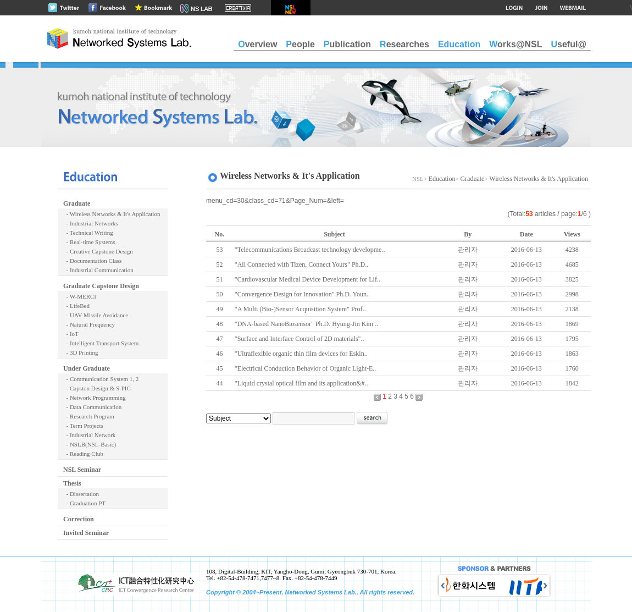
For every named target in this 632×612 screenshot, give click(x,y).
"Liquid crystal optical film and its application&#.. (301, 383)
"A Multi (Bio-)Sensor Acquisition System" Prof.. (300, 309)
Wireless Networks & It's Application (538, 179)
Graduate (76, 203)
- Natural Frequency (89, 324)
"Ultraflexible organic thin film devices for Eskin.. (301, 353)
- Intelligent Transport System (100, 343)
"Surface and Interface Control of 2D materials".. (299, 339)
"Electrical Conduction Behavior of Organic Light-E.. (305, 368)
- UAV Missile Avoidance (95, 315)
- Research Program (88, 416)
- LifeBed (76, 305)
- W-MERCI (79, 296)
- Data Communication (92, 407)
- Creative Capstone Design (98, 251)
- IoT (71, 333)
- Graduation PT (84, 503)
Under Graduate (86, 368)
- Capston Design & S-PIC (97, 388)
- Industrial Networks (90, 223)
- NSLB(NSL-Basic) (89, 444)
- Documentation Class (92, 260)
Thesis (72, 483)
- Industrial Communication (98, 270)
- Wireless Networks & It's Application (111, 214)
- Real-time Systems (89, 242)
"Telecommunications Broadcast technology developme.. (310, 249)
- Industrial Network (89, 435)
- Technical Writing (88, 232)
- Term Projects (83, 425)
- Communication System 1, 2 (100, 379)
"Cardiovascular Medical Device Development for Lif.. (307, 279)
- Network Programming (94, 397)
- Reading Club (83, 453)
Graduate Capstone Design (101, 286)
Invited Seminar (86, 533)
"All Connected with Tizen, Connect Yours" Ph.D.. (301, 264)
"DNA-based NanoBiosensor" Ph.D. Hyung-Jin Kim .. (306, 324)
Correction (78, 519)
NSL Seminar (82, 469)
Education (442, 179)
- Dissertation (81, 493)
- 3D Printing (80, 352)
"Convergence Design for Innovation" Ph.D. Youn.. (302, 294)
